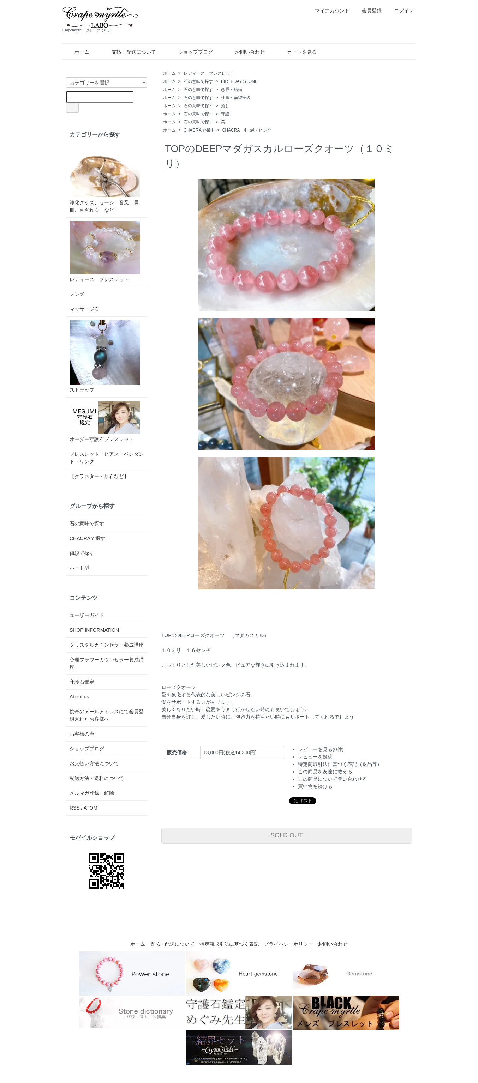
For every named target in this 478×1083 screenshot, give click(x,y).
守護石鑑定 (82, 682)
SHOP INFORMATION (94, 630)
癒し (225, 105)
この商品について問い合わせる (332, 779)
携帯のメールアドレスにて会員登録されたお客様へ (107, 715)
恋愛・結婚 (231, 89)
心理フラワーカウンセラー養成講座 (107, 663)
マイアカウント (328, 10)
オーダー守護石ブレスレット (105, 421)
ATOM (90, 808)
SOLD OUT (286, 835)
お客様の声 (82, 734)
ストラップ (105, 356)
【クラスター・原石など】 (99, 476)
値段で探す (82, 553)
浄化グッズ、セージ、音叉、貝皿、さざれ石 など (105, 181)
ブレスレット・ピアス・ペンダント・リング (107, 457)
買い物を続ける (315, 786)
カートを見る (297, 52)
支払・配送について (128, 52)
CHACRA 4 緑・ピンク (247, 130)
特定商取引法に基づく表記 (229, 944)
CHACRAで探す (199, 130)
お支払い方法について (94, 763)
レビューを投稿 (315, 757)
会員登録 (368, 10)
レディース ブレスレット (209, 73)
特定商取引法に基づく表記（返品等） (340, 764)
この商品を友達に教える (325, 771)
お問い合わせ (245, 52)
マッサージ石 (84, 309)
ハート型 (79, 568)
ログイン (400, 10)
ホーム (76, 52)
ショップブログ (190, 52)
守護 (225, 113)
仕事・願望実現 (236, 97)
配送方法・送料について (97, 778)
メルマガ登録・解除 (92, 793)
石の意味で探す (198, 81)
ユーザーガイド (87, 615)
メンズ (77, 294)
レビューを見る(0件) (320, 749)
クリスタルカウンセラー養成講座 (107, 645)
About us (79, 697)
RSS (75, 808)
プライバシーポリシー (288, 944)
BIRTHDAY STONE (239, 81)
